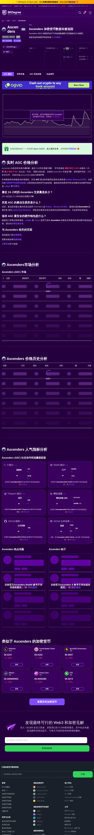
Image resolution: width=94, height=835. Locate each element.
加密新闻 (17, 235)
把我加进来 (47, 748)
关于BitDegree (69, 811)
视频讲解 (17, 239)
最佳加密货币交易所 (9, 821)
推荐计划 (68, 825)
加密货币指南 (6, 797)
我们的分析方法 (70, 818)
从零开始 (6, 244)
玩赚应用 (5, 811)
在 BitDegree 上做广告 (72, 828)
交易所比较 (6, 825)
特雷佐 (16, 186)
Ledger (7, 186)
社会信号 (50, 74)
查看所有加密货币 (47, 701)
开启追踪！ (57, 37)
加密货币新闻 (6, 801)
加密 (9, 21)
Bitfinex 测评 (69, 801)
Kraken (69, 179)
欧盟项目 (68, 821)
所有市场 (21, 74)
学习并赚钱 (6, 787)
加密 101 (5, 790)
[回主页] (4, 21)
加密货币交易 (6, 808)
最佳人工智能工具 (8, 831)
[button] (84, 13)
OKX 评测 (68, 794)
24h (67, 48)
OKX (84, 179)
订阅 (83, 774)
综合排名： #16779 (8, 37)
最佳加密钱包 (6, 828)
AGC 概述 (8, 74)
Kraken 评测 (69, 787)
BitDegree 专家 (70, 814)
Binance (76, 179)
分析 (16, 664)
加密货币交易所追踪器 (16, 183)
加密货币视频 (6, 804)
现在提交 (24, 484)
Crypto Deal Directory (21, 210)
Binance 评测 (69, 790)
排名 (14, 21)
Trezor (37, 220)
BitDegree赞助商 (70, 831)
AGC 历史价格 (35, 74)
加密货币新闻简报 (8, 794)
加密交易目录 (17, 223)
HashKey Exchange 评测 (73, 797)
